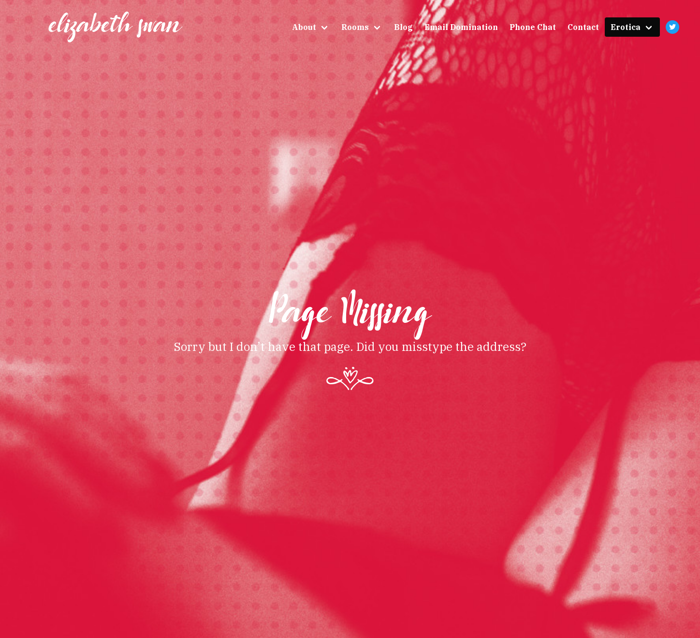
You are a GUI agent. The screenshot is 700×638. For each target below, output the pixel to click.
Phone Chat (533, 27)
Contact (583, 27)
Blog (403, 27)
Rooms (355, 27)
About (304, 27)
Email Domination (461, 27)
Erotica (626, 27)
